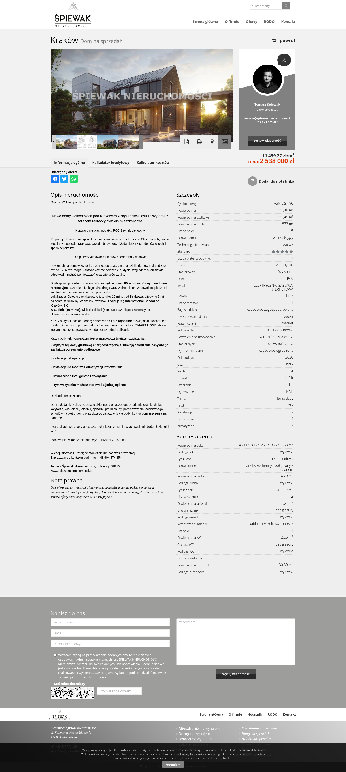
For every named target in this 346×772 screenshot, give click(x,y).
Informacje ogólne (69, 162)
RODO (269, 21)
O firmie (232, 21)
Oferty (251, 21)
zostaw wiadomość (267, 140)
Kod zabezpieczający (69, 684)
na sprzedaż (259, 728)
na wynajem (199, 728)
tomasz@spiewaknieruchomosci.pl (267, 118)
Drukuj (199, 142)
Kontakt (288, 21)
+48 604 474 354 (267, 121)
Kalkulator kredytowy (110, 162)
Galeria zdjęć (224, 142)
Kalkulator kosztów (153, 162)
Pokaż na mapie (212, 142)
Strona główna (205, 21)
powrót (287, 40)
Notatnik (254, 714)
